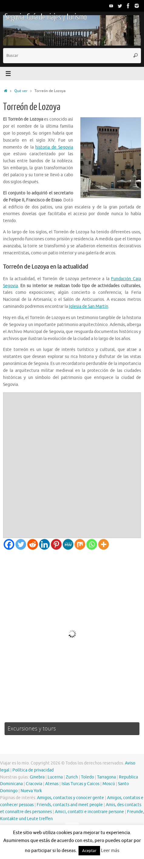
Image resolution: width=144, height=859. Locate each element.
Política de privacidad (33, 770)
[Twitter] (20, 544)
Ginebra (37, 777)
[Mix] (80, 544)
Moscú (108, 783)
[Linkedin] (44, 544)
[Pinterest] (56, 544)
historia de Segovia (54, 147)
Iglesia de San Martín (88, 306)
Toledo (87, 777)
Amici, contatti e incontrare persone (89, 811)
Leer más (110, 851)
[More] (103, 544)
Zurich (72, 777)
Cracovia (34, 783)
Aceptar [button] (89, 850)
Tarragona (106, 777)
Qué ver (21, 90)
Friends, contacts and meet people (70, 804)
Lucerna (55, 777)
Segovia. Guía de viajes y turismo (45, 17)
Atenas (52, 783)
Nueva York (31, 790)
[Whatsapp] (91, 544)
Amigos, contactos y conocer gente (70, 797)
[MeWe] (68, 544)
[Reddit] (32, 544)
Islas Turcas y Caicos (80, 783)
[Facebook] (9, 544)
